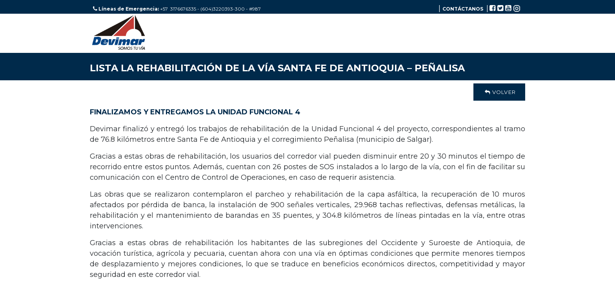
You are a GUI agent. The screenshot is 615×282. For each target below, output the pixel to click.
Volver (499, 92)
